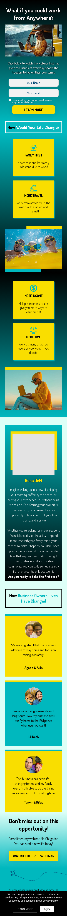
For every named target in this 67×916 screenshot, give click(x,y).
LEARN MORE (33, 109)
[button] (33, 856)
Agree (47, 909)
